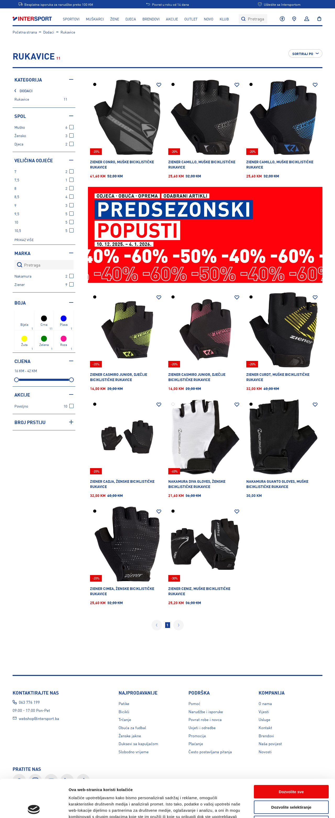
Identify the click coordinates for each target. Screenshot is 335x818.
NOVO (208, 18)
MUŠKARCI (95, 18)
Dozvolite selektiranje (291, 769)
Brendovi (151, 18)
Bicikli (124, 711)
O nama (265, 703)
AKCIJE (172, 18)
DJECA (130, 18)
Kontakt (265, 727)
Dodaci (48, 32)
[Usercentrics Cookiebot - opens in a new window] (34, 808)
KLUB (224, 18)
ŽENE (114, 18)
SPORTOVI (71, 18)
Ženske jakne (130, 736)
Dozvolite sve (291, 754)
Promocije (197, 736)
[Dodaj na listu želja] (159, 85)
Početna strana (25, 32)
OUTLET (191, 18)
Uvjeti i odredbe (202, 727)
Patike (124, 703)
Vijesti (264, 711)
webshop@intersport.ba (39, 718)
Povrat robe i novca (205, 719)
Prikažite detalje (279, 807)
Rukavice (67, 32)
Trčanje (125, 719)
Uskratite (291, 784)
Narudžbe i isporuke (205, 711)
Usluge (264, 719)
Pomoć (194, 703)
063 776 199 (29, 702)
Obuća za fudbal (132, 727)
